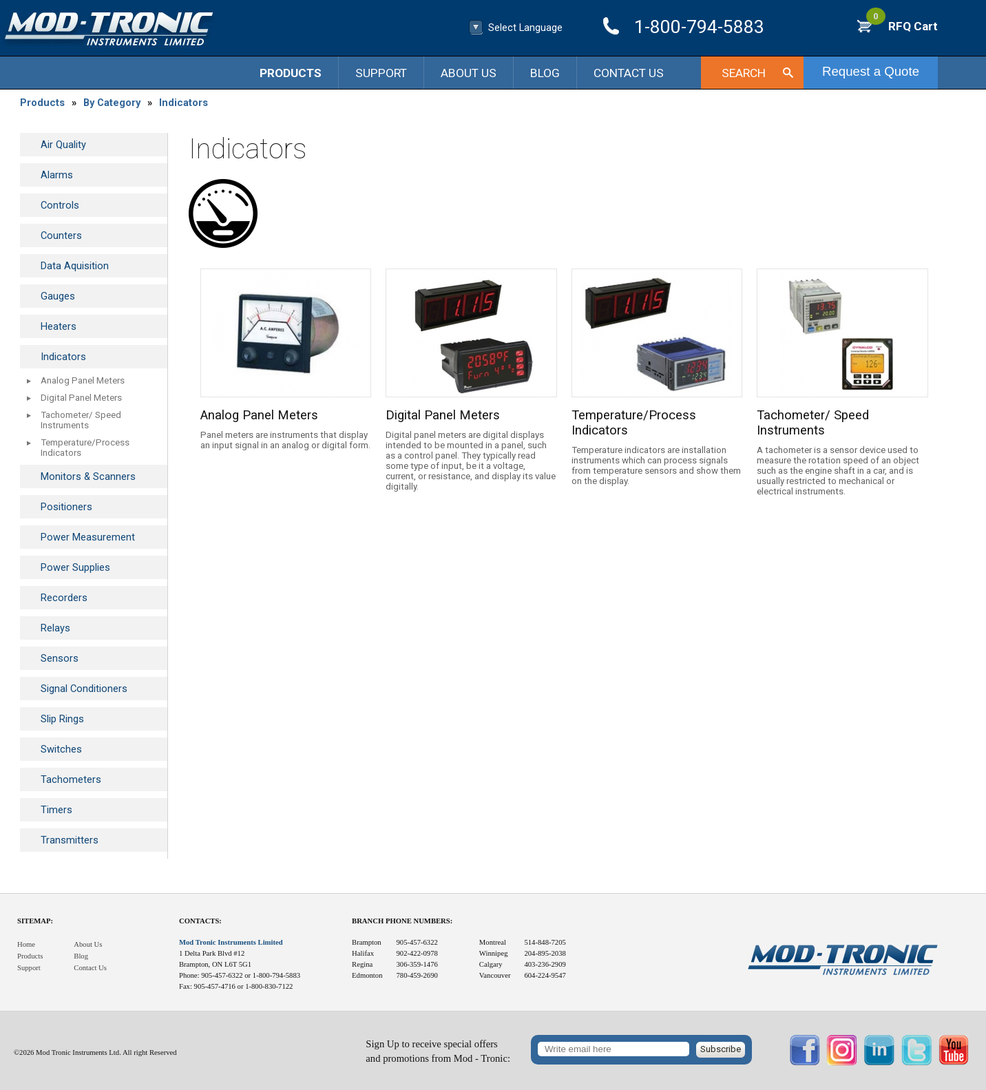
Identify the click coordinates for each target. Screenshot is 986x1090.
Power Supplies (75, 567)
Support (381, 73)
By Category (111, 102)
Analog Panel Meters (83, 380)
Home (26, 944)
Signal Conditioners (84, 688)
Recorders (64, 597)
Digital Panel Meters (81, 397)
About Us (468, 73)
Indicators (183, 102)
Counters (61, 235)
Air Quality (63, 144)
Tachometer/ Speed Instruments (81, 420)
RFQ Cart (902, 26)
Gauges (58, 296)
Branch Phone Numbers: (402, 921)
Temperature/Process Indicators (85, 447)
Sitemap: (35, 921)
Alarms (57, 175)
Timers (56, 810)
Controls (60, 205)
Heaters (58, 326)
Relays (55, 628)
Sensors (59, 658)
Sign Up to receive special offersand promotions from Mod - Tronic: (438, 1051)
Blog (545, 73)
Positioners (66, 507)
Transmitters (69, 840)
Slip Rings (62, 719)
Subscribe (720, 1049)
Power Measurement (88, 537)
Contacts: (200, 921)
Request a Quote (870, 71)
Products (291, 73)
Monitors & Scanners (88, 476)
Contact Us (629, 73)
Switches (61, 749)
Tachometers (71, 779)
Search (744, 73)
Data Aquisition (75, 266)
